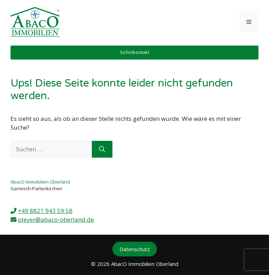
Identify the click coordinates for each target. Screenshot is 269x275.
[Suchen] (102, 149)
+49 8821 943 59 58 (45, 211)
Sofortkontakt (134, 52)
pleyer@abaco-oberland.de (56, 219)
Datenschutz (134, 249)
